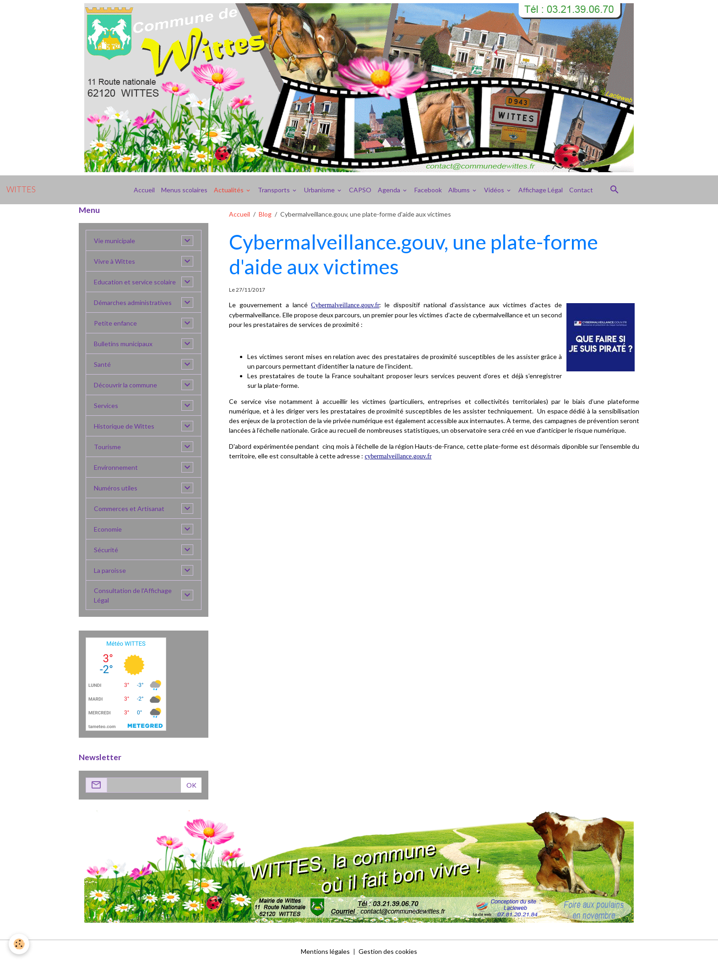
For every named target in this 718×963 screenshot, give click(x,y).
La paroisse (110, 570)
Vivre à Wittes (114, 261)
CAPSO (360, 190)
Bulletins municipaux (123, 344)
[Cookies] (19, 944)
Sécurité (106, 550)
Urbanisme (320, 190)
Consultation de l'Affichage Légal (133, 595)
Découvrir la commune (125, 385)
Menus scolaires (184, 190)
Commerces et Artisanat (129, 508)
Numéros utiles (115, 488)
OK (191, 785)
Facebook (428, 190)
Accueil (144, 190)
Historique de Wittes (124, 426)
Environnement (116, 467)
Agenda (390, 190)
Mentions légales (325, 951)
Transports (274, 190)
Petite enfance (115, 323)
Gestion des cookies (388, 951)
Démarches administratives (133, 302)
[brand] (21, 190)
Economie (108, 529)
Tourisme (107, 447)
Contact (581, 190)
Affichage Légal (540, 190)
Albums (459, 190)
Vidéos (495, 190)
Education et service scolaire (135, 282)
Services (106, 405)
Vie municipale (114, 241)
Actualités (229, 190)
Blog (265, 214)
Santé (102, 364)
